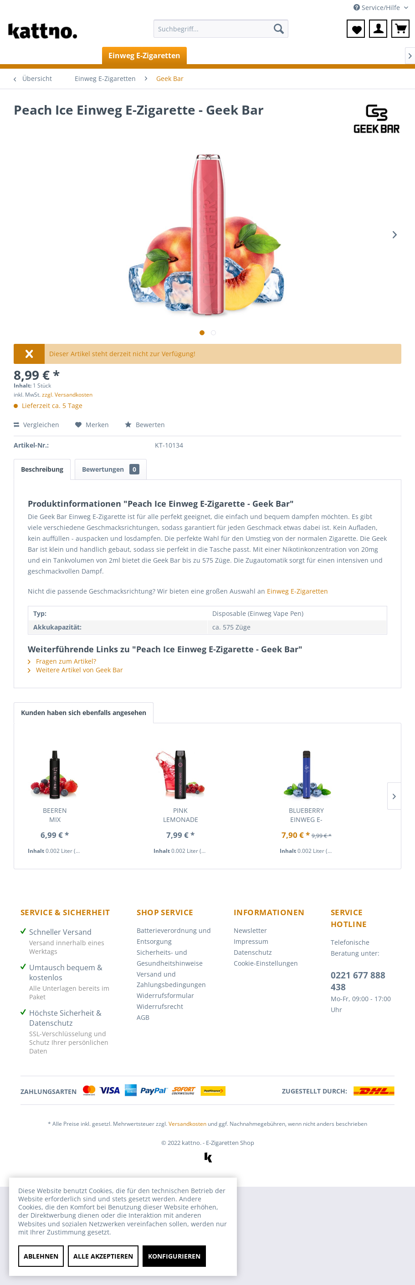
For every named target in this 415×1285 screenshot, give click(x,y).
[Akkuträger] (256, 55)
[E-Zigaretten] (74, 55)
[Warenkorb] (400, 29)
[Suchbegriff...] (221, 29)
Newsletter (250, 930)
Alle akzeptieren (103, 1256)
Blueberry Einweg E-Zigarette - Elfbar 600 (306, 815)
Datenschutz (253, 952)
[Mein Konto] (378, 29)
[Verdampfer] (308, 55)
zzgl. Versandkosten (67, 394)
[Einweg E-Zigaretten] (144, 55)
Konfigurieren (174, 1256)
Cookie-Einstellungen (266, 963)
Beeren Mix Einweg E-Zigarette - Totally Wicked (54, 815)
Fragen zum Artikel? (62, 661)
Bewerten (145, 424)
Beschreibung (42, 469)
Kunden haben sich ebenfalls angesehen (83, 712)
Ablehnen (41, 1256)
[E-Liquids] (209, 55)
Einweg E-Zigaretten (297, 591)
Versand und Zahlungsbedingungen (171, 979)
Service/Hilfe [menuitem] (378, 7)
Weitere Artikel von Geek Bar (75, 669)
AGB (143, 1017)
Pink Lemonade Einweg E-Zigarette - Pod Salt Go (180, 815)
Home (26, 55)
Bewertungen (110, 469)
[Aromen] (355, 55)
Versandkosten (187, 1124)
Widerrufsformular (165, 995)
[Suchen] (278, 29)
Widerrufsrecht (160, 1006)
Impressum (251, 941)
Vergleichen (36, 424)
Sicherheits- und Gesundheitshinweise (170, 958)
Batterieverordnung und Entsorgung (174, 936)
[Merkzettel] (356, 29)
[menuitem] (221, 33)
